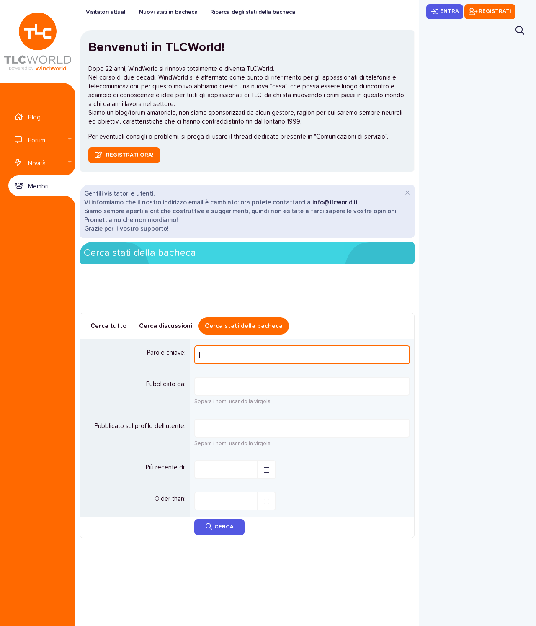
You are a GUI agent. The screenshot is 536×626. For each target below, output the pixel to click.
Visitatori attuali (106, 12)
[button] (69, 139)
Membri (38, 186)
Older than (169, 499)
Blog (34, 117)
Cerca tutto (108, 326)
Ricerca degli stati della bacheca (252, 12)
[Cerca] (520, 30)
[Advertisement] (247, 291)
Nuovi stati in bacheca (168, 12)
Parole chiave (165, 353)
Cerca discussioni (165, 326)
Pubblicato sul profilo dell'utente (139, 426)
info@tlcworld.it (335, 202)
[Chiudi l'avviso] (406, 193)
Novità (37, 163)
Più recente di (165, 467)
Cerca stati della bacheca (244, 326)
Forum (36, 140)
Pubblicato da (165, 384)
